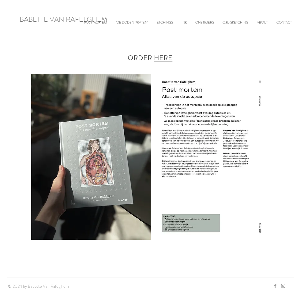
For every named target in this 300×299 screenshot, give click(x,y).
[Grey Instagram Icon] (283, 286)
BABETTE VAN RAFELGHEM (63, 19)
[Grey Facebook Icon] (275, 286)
